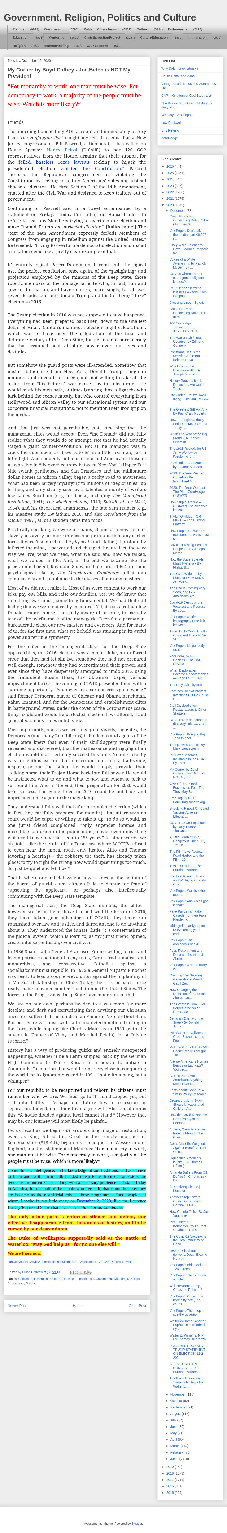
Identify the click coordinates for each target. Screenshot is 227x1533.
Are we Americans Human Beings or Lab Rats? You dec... (189, 1065)
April (174, 1439)
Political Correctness (100, 29)
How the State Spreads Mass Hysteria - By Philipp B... (187, 563)
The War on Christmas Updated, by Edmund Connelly (187, 342)
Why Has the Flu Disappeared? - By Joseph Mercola (185, 370)
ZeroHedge (169, 138)
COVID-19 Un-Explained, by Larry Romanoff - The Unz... (188, 827)
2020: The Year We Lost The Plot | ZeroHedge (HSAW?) (187, 492)
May (173, 1433)
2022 (170, 192)
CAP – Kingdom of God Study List (186, 95)
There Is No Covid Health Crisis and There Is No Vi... (188, 635)
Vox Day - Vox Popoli (176, 115)
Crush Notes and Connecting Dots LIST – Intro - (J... (189, 313)
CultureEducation (154, 37)
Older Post (137, 1306)
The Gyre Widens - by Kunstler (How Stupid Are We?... (187, 578)
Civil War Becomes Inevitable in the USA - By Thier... (188, 759)
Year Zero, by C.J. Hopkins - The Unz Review (185, 660)
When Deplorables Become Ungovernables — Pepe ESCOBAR (189, 674)
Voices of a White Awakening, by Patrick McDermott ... (187, 263)
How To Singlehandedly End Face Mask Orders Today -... (188, 424)
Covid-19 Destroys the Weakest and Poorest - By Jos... (188, 606)
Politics (18, 29)
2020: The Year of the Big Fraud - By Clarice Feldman (188, 438)
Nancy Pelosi (62, 150)
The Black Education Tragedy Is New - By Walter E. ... (186, 1382)
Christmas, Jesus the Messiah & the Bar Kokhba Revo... (185, 356)
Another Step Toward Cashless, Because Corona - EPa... (185, 1201)
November (178, 1394)
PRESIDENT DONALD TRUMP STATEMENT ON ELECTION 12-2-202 (187, 1351)
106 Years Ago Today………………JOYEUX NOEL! (186, 327)
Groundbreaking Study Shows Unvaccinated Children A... (187, 1104)
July (173, 1420)
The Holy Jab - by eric (186, 685)
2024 (170, 179)
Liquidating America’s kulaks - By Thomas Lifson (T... (186, 1162)
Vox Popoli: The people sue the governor (187, 1313)
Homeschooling (56, 46)
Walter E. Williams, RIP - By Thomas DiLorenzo (188, 1337)
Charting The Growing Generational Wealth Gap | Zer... (186, 979)
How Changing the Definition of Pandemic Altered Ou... (188, 994)
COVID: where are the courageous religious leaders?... (187, 278)
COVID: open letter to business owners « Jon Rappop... (188, 292)
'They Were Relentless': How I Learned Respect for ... (189, 249)
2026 (170, 166)
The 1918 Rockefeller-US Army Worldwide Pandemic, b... (188, 452)
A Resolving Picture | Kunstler (185, 1189)
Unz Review (170, 130)
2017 (170, 1480)
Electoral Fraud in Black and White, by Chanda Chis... (188, 880)
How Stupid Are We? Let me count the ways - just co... (189, 535)
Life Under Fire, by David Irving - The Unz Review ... (189, 399)
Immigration (197, 37)
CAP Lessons (97, 46)
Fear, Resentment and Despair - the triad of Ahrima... (186, 954)
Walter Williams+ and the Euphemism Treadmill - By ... (188, 1325)
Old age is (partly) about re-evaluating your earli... (187, 930)
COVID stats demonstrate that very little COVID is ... (188, 724)
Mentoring (56, 37)
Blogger (136, 1523)
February (177, 1452)
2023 (170, 186)
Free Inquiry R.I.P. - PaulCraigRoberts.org (187, 800)
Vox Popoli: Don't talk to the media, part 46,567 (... (188, 235)
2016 (170, 1486)
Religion (19, 46)
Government (54, 29)
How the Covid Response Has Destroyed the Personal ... (188, 1119)
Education (21, 37)
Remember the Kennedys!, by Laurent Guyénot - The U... (188, 1226)
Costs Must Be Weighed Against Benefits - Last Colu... (188, 1148)
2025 (170, 173)
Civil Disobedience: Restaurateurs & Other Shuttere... (188, 709)
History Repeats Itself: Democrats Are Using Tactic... (187, 385)
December (178, 210)
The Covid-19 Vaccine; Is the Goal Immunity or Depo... (188, 1240)
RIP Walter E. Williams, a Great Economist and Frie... (188, 1037)
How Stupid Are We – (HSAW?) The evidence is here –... (189, 506)
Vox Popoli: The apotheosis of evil (184, 942)
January (176, 1459)
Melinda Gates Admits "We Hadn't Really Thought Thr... (189, 1051)
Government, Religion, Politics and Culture (100, 17)
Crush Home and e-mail (178, 76)
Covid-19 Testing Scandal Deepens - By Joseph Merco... (188, 549)
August (175, 1414)
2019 (170, 1467)
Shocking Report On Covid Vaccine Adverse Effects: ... (189, 812)
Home (78, 1306)
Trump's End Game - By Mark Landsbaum (187, 747)
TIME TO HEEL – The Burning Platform (186, 868)
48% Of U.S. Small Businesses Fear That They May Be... (187, 788)
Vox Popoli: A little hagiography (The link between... (187, 621)
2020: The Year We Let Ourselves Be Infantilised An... (186, 477)
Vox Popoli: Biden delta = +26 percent (188, 1267)
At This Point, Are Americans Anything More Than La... (186, 1080)
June (174, 1427)
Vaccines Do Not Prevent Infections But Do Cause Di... (189, 695)
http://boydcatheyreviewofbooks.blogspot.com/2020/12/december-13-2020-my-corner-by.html (71, 1261)
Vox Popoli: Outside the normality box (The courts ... (187, 1300)
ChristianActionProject (102, 37)
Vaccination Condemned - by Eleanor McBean (188, 465)
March (175, 1446)
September (178, 1407)
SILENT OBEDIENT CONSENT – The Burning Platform (184, 1368)
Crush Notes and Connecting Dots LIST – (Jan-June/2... (189, 220)
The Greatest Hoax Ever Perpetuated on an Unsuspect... (187, 1008)
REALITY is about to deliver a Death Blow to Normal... (188, 1255)
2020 (170, 205)
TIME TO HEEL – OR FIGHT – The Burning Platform (187, 520)
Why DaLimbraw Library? (179, 68)
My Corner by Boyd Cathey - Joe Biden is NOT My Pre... (187, 773)
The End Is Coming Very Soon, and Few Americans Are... (187, 592)
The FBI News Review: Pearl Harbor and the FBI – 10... (187, 855)
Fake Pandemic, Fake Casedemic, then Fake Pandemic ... (188, 915)
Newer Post (17, 1306)
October (176, 1401)
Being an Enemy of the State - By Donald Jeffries (186, 1022)
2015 (170, 1493)
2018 (170, 1473)
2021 (170, 198)
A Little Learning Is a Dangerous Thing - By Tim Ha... (187, 841)
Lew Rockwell (171, 123)
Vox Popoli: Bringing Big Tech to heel (187, 736)
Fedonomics (177, 29)
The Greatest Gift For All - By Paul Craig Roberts (188, 411)
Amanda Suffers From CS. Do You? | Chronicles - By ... (189, 1176)
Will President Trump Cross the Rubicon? (186, 1288)
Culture (142, 29)
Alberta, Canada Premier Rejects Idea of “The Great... (188, 1133)
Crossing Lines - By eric (187, 302)
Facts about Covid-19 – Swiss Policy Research (188, 1092)
